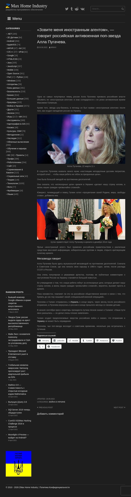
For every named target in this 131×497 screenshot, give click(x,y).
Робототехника (14, 162)
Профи (10, 159)
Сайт (9, 166)
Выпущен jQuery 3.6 (17, 402)
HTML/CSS (12, 59)
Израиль (74, 302)
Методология (13, 135)
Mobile (10, 70)
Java (9, 63)
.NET (9, 34)
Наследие (12, 138)
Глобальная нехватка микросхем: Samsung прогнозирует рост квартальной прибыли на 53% (18, 371)
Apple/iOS (11, 45)
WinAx (53, 47)
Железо (11, 113)
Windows (11, 81)
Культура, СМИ (14, 131)
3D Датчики (12, 37)
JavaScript (12, 66)
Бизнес (10, 95)
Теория (10, 180)
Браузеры (12, 102)
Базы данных (13, 88)
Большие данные (15, 99)
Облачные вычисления (18, 142)
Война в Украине (57, 402)
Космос (10, 127)
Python (20, 77)
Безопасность (13, 91)
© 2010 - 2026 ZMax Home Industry (22, 487)
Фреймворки (13, 190)
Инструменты (13, 120)
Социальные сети (15, 176)
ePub (21, 52)
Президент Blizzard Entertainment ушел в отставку (18, 354)
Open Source (13, 73)
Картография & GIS (16, 124)
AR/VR (10, 48)
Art (20, 48)
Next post (118, 408)
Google (10, 55)
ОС (8, 155)
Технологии (12, 183)
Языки (10, 194)
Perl (9, 77)
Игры (9, 117)
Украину (41, 321)
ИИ (20, 117)
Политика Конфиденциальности (55, 487)
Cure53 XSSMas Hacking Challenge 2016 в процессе (19, 423)
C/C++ (10, 52)
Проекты (20, 155)
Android (10, 41)
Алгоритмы (12, 84)
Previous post (46, 408)
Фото (9, 187)
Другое (10, 109)
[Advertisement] (81, 72)
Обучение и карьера (16, 148)
